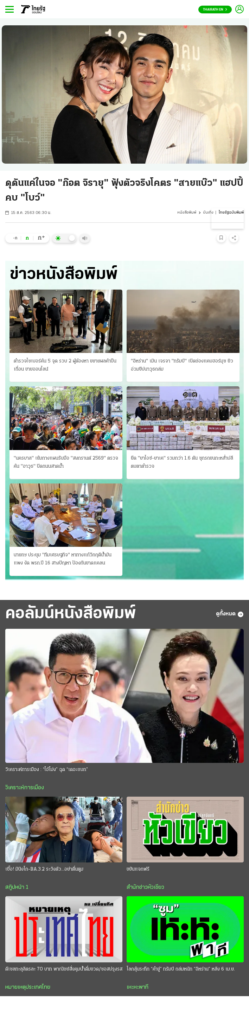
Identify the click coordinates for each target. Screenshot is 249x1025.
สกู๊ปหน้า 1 (16, 887)
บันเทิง (208, 213)
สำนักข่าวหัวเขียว (145, 887)
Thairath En (215, 10)
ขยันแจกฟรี (138, 869)
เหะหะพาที (137, 987)
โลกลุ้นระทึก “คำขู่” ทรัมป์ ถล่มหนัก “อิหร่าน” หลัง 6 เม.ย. (181, 969)
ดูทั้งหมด (230, 614)
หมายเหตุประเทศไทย (27, 987)
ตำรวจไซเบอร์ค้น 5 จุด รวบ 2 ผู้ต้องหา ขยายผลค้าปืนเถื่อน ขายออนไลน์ (65, 365)
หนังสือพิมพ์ (186, 213)
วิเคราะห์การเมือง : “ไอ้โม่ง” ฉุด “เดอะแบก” (46, 769)
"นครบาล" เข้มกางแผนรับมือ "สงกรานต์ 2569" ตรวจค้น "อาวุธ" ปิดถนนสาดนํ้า (66, 462)
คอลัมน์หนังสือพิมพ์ (70, 614)
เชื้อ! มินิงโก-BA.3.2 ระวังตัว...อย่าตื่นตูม (44, 869)
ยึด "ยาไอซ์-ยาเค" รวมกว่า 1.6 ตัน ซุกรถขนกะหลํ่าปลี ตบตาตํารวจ (182, 462)
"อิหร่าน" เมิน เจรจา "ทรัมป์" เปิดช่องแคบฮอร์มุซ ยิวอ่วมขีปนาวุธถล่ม (182, 365)
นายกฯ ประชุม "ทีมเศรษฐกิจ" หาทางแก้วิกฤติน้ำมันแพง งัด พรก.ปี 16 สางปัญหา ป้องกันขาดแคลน (62, 559)
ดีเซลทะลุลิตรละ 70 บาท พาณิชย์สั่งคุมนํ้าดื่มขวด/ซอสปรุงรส (63, 969)
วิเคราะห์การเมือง (24, 788)
